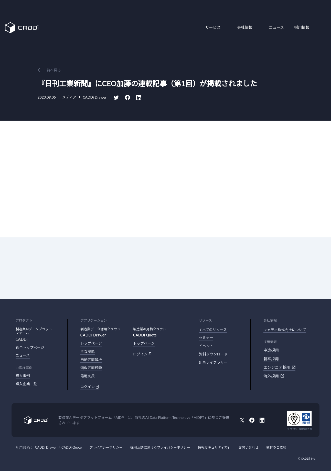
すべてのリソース (214, 330)
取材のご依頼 (292, 450)
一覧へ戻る (52, 70)
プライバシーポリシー (111, 450)
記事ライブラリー (214, 364)
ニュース (273, 16)
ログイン (90, 389)
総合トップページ (31, 347)
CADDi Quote (74, 450)
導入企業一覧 (27, 385)
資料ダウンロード (214, 355)
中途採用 (271, 350)
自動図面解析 (91, 361)
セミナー (206, 338)
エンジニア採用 (279, 367)
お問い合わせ (263, 450)
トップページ (91, 343)
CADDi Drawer (47, 450)
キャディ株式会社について (286, 330)
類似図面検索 (91, 369)
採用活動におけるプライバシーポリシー (169, 450)
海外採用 (273, 376)
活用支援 (88, 378)
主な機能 (88, 352)
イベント (206, 347)
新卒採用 (271, 359)
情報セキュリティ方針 (226, 450)
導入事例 (23, 376)
